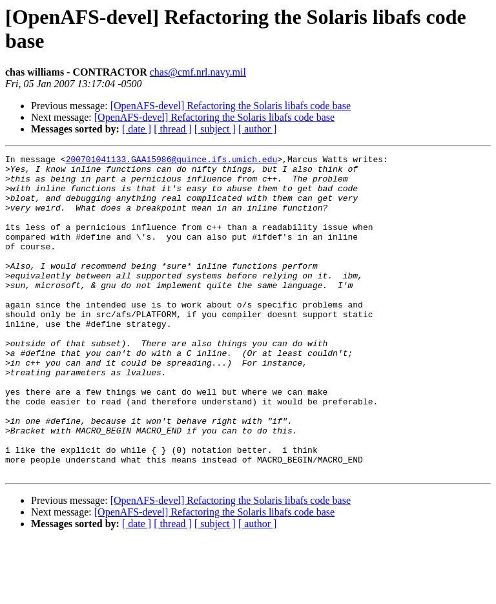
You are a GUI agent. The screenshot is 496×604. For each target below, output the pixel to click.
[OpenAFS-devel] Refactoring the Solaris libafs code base (230, 105)
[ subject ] (215, 128)
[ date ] (136, 128)
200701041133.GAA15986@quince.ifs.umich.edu (172, 161)
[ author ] (257, 128)
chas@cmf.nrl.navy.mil (198, 72)
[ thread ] (173, 128)
